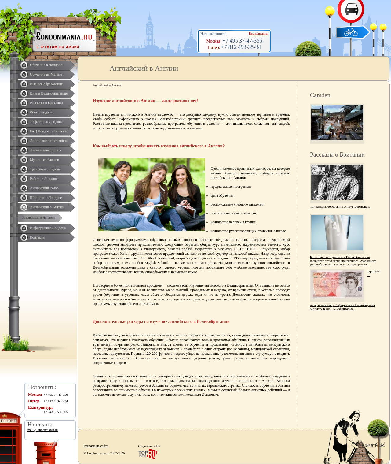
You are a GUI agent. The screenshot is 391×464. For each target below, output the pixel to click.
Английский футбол (45, 150)
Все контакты (258, 33)
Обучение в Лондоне (46, 65)
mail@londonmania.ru (42, 430)
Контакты (37, 237)
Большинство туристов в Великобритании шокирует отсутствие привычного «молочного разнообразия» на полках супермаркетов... (343, 260)
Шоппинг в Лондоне (46, 197)
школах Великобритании (165, 119)
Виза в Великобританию (49, 93)
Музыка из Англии (44, 160)
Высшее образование (46, 84)
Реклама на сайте (96, 445)
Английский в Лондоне (38, 217)
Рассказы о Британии (46, 103)
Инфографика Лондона (48, 228)
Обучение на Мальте (46, 74)
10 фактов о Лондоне (46, 122)
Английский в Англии (47, 207)
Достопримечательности (49, 141)
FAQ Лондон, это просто (49, 131)
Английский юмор (44, 188)
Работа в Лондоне (43, 178)
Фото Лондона (41, 112)
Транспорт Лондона (45, 169)
